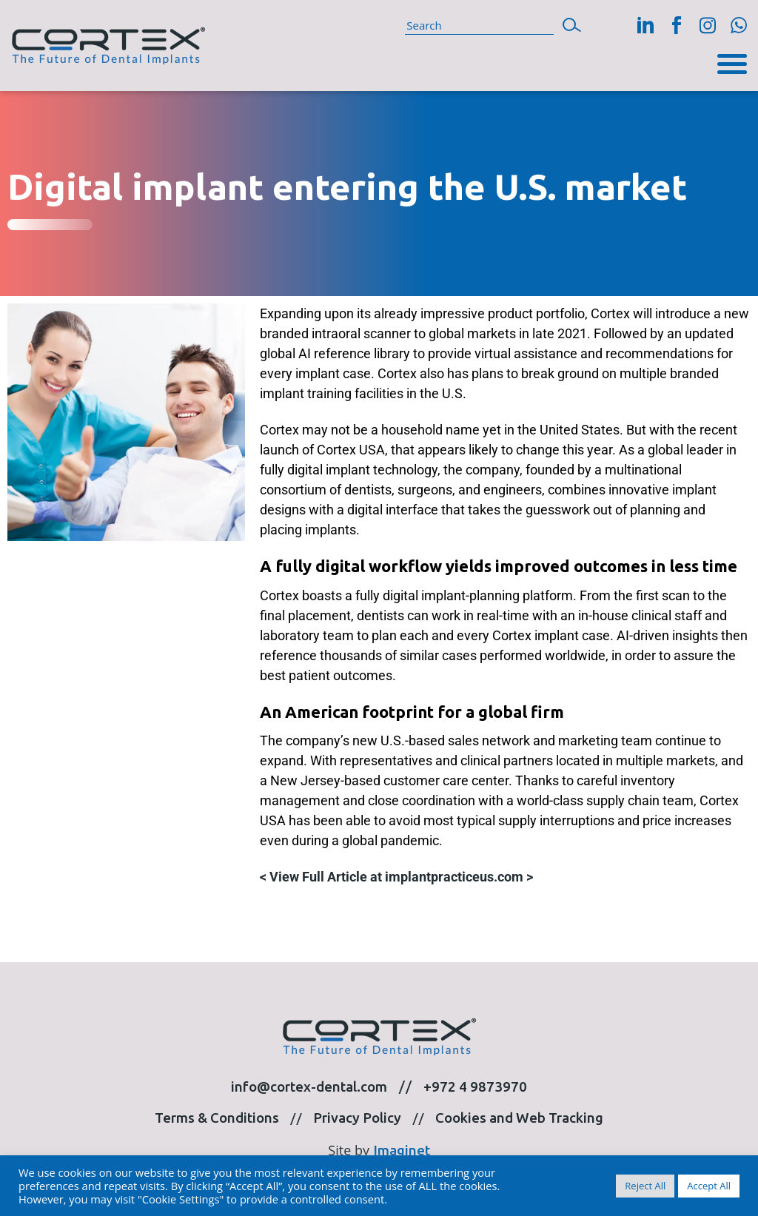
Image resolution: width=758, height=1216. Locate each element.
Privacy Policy (357, 1118)
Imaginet (401, 1150)
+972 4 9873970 (475, 1087)
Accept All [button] (709, 1185)
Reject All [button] (645, 1185)
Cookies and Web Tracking (519, 1118)
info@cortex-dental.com (309, 1087)
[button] (572, 23)
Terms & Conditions (217, 1118)
